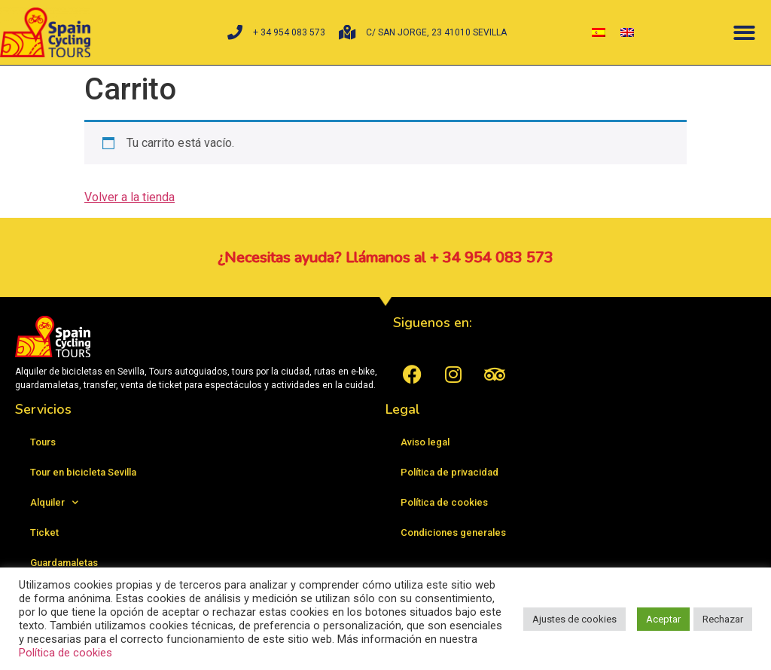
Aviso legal (425, 442)
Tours (43, 442)
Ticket (44, 532)
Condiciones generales (453, 532)
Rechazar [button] (722, 619)
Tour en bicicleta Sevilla (83, 472)
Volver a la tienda (129, 197)
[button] (744, 32)
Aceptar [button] (663, 619)
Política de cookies (444, 502)
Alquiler (54, 502)
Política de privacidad (449, 472)
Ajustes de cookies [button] (574, 619)
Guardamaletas (64, 562)
